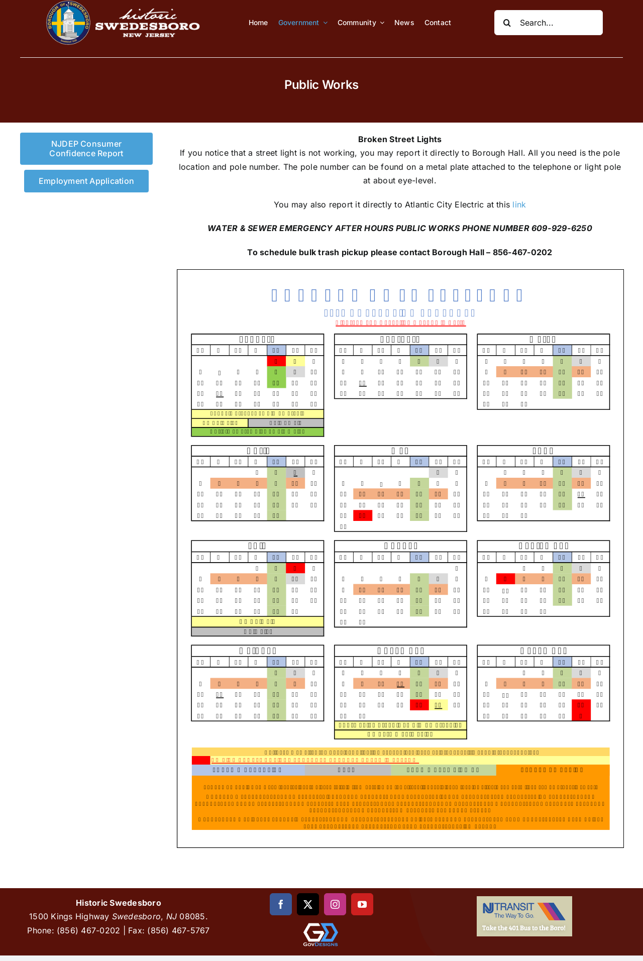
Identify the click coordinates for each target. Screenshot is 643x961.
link (519, 204)
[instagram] (335, 904)
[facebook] (281, 904)
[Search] (506, 22)
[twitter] (308, 904)
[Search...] (548, 22)
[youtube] (362, 904)
